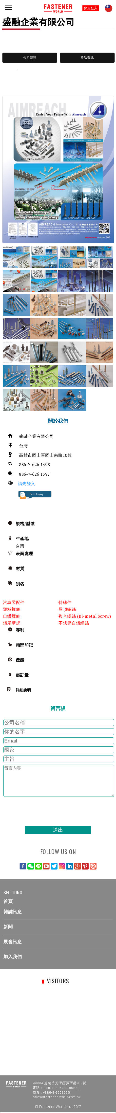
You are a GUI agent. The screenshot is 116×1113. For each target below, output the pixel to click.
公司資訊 (30, 58)
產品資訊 (87, 58)
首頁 (8, 901)
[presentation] (39, 811)
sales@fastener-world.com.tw (57, 1097)
